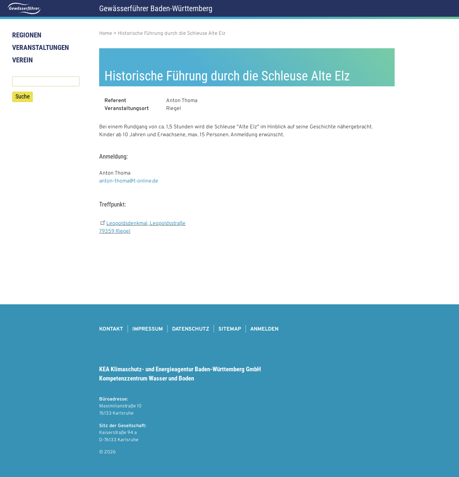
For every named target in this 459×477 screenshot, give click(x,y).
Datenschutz (190, 329)
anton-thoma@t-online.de (128, 181)
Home (105, 34)
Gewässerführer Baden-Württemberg (155, 8)
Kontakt (111, 329)
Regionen (26, 35)
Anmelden (264, 329)
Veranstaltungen (40, 48)
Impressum (147, 329)
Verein (22, 60)
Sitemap (229, 329)
